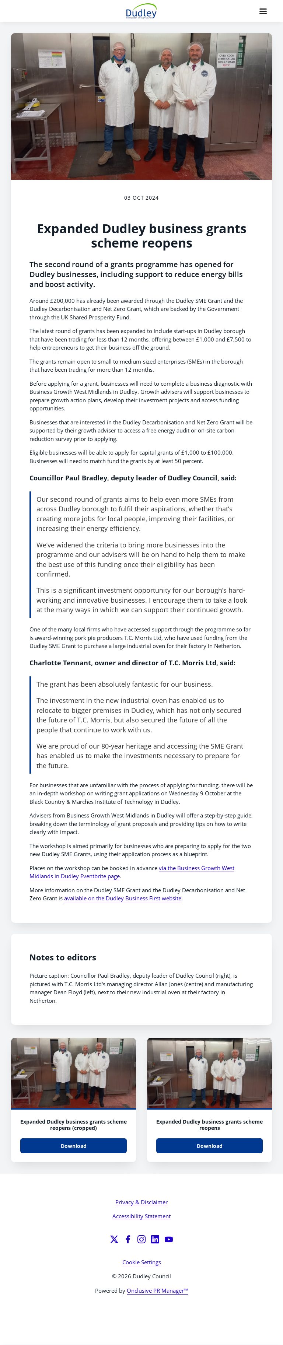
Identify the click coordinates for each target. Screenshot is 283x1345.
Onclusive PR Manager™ (157, 1290)
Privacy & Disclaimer (141, 1202)
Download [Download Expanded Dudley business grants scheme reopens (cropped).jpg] (74, 1145)
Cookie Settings (141, 1262)
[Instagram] (141, 1239)
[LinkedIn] (155, 1239)
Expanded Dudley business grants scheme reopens (209, 1124)
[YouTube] (169, 1239)
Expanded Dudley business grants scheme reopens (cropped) (73, 1124)
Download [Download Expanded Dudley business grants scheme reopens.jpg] (210, 1145)
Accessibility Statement (141, 1216)
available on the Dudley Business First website (122, 898)
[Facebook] (128, 1239)
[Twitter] (114, 1239)
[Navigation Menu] (263, 11)
